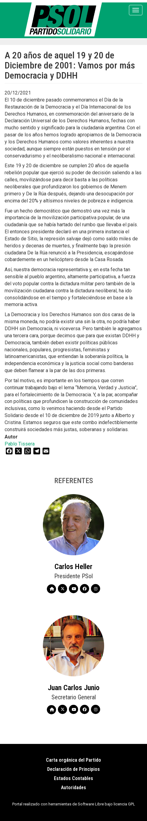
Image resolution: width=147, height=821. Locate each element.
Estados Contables (73, 778)
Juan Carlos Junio (74, 687)
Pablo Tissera (20, 444)
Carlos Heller (73, 566)
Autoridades (73, 787)
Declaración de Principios (73, 769)
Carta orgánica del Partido (73, 760)
